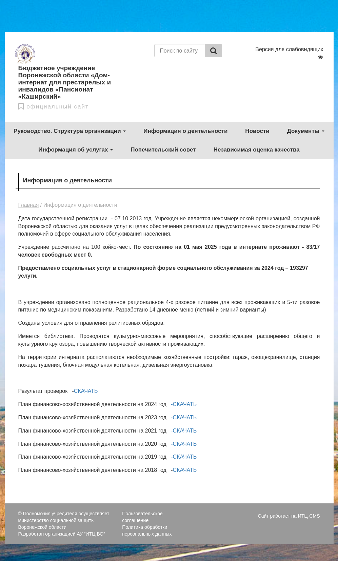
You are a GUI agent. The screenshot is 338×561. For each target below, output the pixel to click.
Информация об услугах (75, 149)
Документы (305, 131)
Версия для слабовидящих (289, 53)
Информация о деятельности (185, 131)
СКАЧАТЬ (86, 391)
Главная (28, 205)
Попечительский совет (163, 149)
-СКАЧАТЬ (184, 404)
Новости (257, 131)
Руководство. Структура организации (70, 131)
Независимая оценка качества (257, 149)
